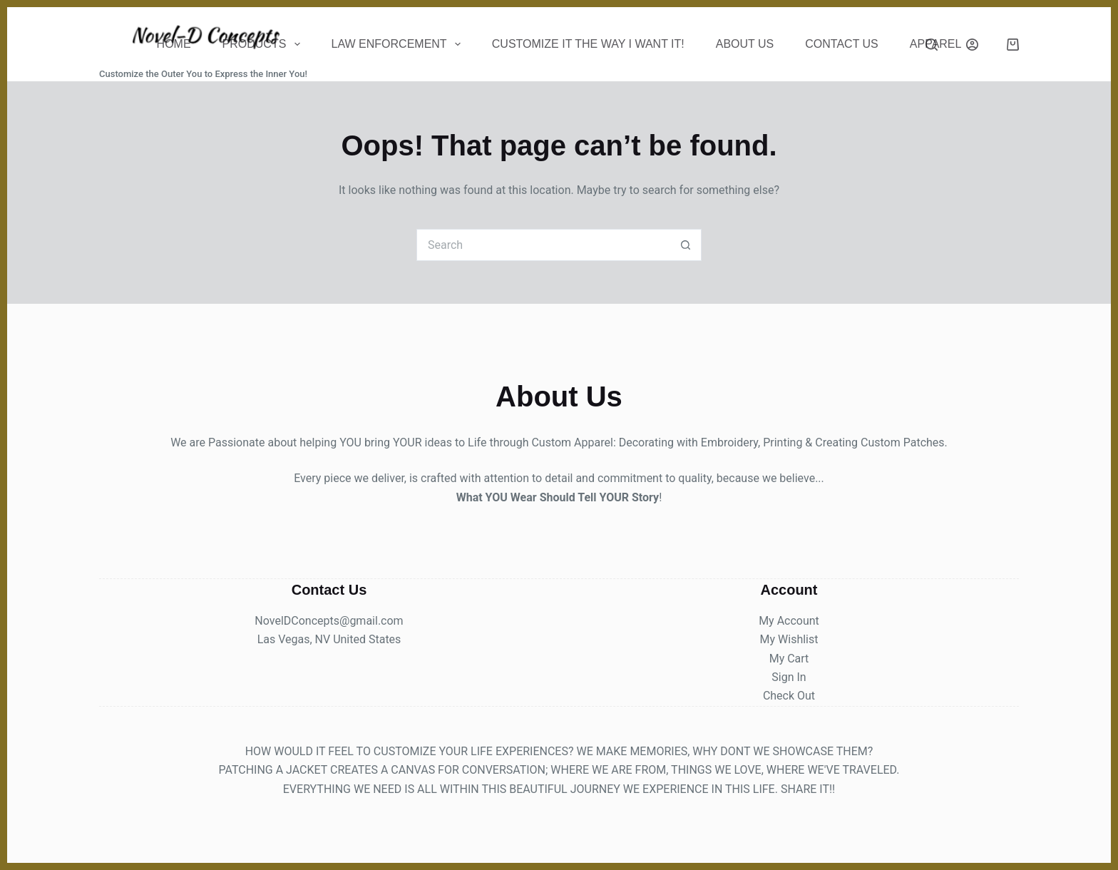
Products (264, 44)
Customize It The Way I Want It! (588, 44)
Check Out (789, 695)
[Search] (931, 45)
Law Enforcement (399, 44)
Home (174, 44)
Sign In (788, 677)
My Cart (789, 658)
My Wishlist (789, 639)
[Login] (972, 45)
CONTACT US (841, 44)
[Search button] (686, 245)
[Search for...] (543, 245)
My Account (789, 621)
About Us (745, 44)
